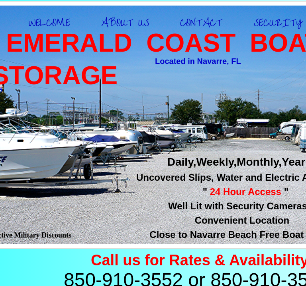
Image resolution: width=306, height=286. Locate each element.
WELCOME (49, 23)
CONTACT (201, 23)
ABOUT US (125, 23)
